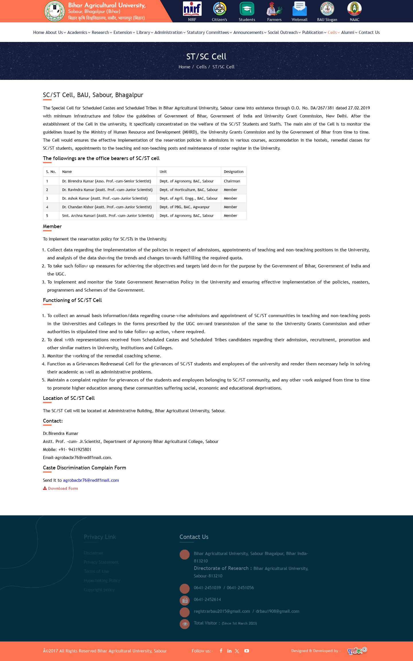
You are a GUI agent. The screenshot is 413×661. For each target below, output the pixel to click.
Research (102, 32)
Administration (170, 32)
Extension (124, 32)
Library (145, 32)
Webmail (299, 19)
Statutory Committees (209, 32)
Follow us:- (203, 651)
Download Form (60, 488)
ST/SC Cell (224, 66)
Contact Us (369, 32)
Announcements (249, 32)
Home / (187, 66)
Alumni (349, 32)
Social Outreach (284, 32)
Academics (78, 32)
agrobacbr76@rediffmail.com (91, 480)
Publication (314, 32)
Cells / (204, 66)
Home (38, 32)
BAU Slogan (327, 19)
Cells (334, 32)
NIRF (192, 19)
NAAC (354, 19)
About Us (56, 32)
